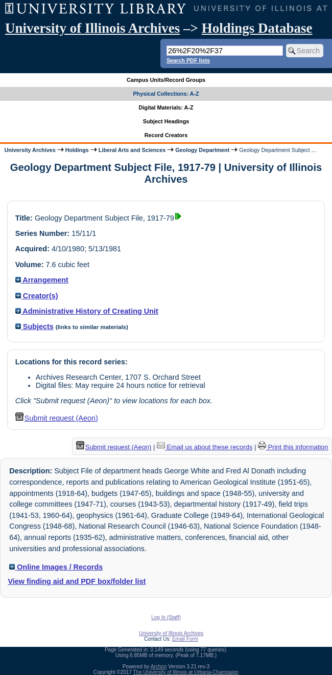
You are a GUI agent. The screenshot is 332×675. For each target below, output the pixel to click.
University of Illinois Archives (92, 28)
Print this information (293, 447)
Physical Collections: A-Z (166, 94)
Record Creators (166, 135)
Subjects (34, 326)
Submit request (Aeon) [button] (56, 418)
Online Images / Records (56, 567)
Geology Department (202, 150)
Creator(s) (36, 296)
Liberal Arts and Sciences (132, 150)
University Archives (29, 150)
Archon (159, 666)
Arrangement (41, 280)
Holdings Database (257, 28)
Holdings (77, 150)
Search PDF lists (188, 60)
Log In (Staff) (166, 617)
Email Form (185, 639)
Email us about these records (204, 447)
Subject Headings (166, 121)
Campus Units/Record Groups (166, 80)
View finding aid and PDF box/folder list (77, 581)
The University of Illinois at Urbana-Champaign (186, 672)
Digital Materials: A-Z (166, 107)
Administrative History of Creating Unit (86, 311)
